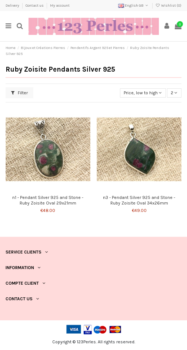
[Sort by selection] (143, 93)
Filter (19, 92)
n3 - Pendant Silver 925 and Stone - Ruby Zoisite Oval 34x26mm (139, 200)
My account (60, 5)
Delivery (13, 5)
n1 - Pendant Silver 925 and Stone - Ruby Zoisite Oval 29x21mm (47, 200)
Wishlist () (168, 5)
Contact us (35, 5)
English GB (133, 5)
